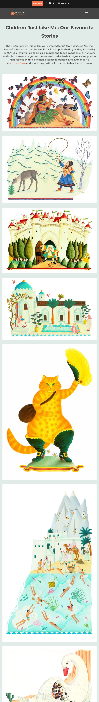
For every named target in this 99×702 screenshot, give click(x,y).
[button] (86, 15)
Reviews (37, 3)
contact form (18, 63)
